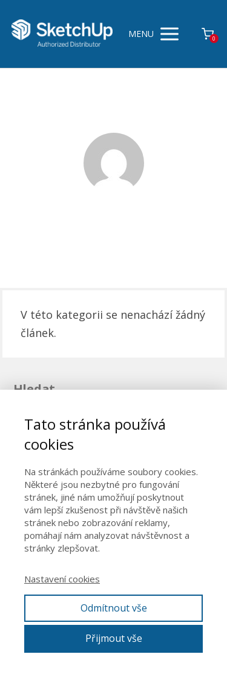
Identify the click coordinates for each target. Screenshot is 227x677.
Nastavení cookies (62, 579)
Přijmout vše (113, 638)
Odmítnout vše (114, 608)
